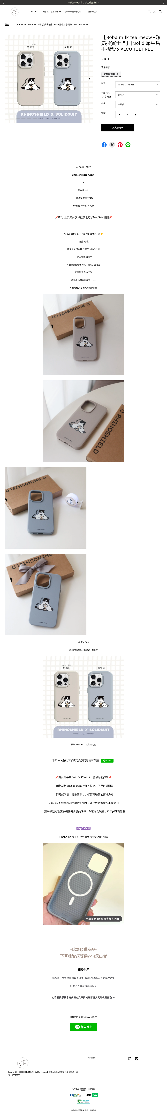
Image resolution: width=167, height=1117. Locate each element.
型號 (103, 83)
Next (89, 79)
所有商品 (93, 11)
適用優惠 (105, 67)
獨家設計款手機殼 (52, 11)
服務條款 (93, 1110)
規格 (103, 103)
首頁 (7, 24)
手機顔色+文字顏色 (106, 95)
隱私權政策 (83, 1110)
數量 (103, 113)
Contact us (92, 1058)
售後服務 (74, 1110)
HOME (34, 11)
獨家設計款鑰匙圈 (74, 11)
